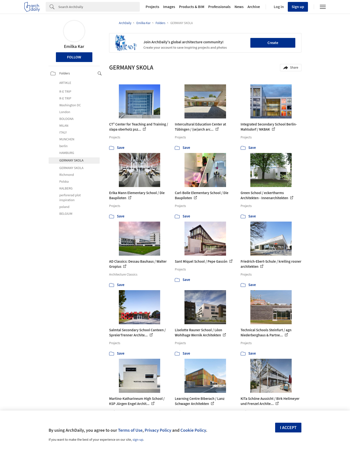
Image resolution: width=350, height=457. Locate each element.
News (239, 7)
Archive (253, 7)
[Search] (99, 7)
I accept (288, 428)
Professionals (219, 7)
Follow (74, 57)
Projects (152, 7)
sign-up (137, 439)
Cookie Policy (193, 430)
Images (169, 7)
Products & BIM (191, 7)
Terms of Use (130, 430)
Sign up (298, 6)
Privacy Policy (158, 430)
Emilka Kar (74, 47)
